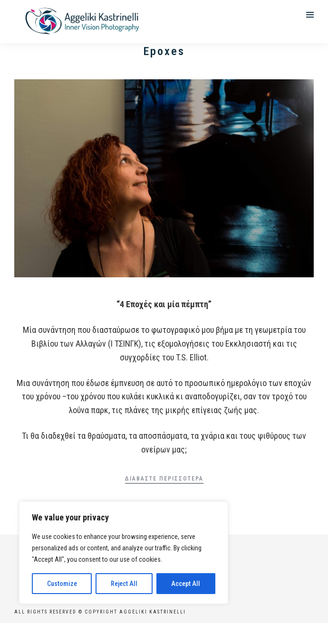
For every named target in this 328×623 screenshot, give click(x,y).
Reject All (124, 583)
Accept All (185, 583)
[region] (123, 552)
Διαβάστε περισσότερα (164, 478)
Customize (62, 583)
